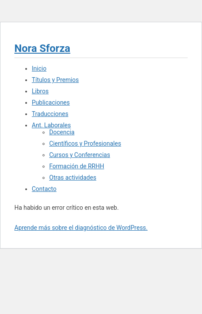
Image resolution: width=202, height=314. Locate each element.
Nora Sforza (42, 48)
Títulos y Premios (55, 79)
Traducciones (50, 113)
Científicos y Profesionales (85, 143)
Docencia (61, 132)
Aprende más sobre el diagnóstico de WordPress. (81, 227)
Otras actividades (72, 177)
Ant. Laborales (51, 125)
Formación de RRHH (76, 166)
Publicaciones (51, 102)
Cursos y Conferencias (79, 154)
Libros (40, 91)
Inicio (39, 68)
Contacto (44, 188)
